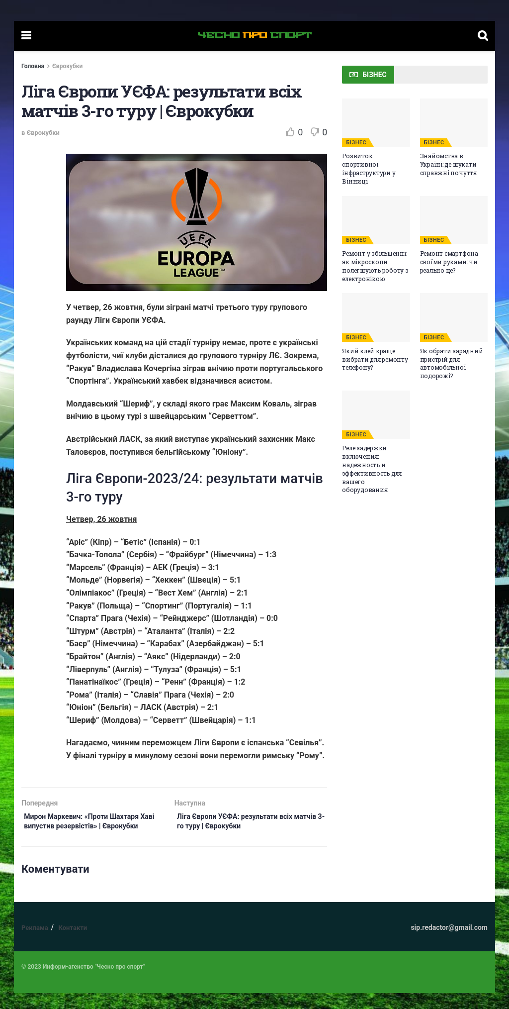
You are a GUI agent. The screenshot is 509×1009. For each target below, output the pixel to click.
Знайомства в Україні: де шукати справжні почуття (448, 164)
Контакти (72, 943)
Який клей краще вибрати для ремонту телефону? (375, 359)
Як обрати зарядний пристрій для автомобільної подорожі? (451, 363)
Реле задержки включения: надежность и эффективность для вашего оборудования (372, 469)
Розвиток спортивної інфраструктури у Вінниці (368, 168)
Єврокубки (67, 66)
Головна (32, 66)
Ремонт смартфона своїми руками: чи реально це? (449, 261)
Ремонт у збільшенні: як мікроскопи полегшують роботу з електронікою (375, 265)
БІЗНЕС (356, 142)
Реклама (34, 943)
